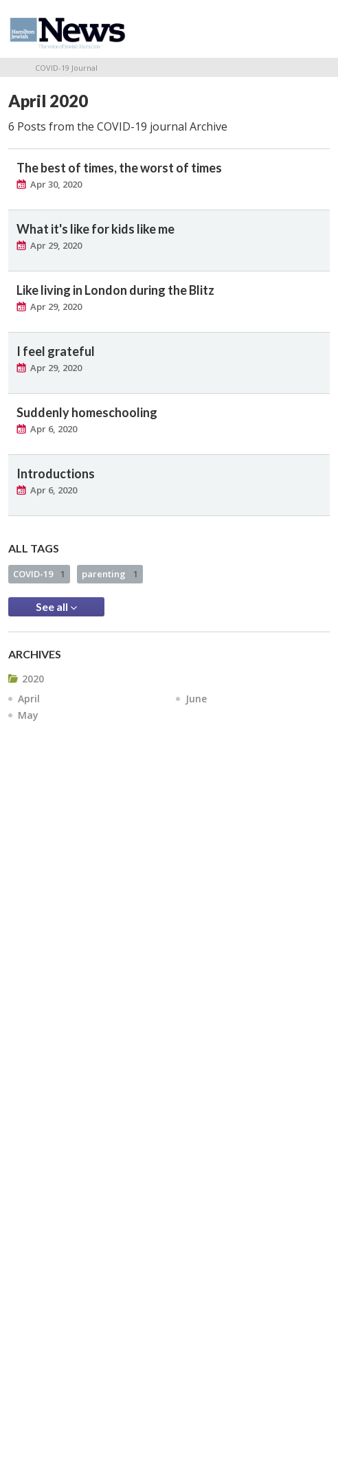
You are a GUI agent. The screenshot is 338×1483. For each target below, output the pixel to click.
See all (56, 607)
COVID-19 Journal (66, 68)
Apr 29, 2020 (56, 245)
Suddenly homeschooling (86, 412)
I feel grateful (55, 351)
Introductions (55, 473)
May (28, 715)
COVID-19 (39, 574)
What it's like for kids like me (95, 228)
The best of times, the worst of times (119, 167)
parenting (110, 574)
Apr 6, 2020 (53, 429)
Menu (314, 28)
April (29, 698)
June (196, 698)
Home (13, 67)
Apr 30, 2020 (56, 184)
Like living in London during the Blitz (115, 290)
